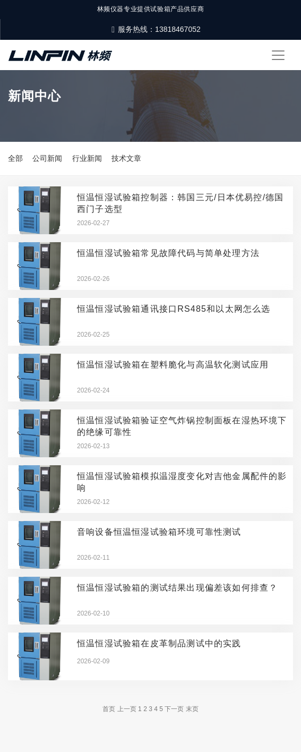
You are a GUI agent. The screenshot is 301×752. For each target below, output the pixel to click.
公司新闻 (47, 158)
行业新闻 (87, 158)
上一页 (126, 709)
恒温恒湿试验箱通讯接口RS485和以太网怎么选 (174, 308)
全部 (15, 158)
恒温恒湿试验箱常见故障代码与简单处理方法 (168, 253)
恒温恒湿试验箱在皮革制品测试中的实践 (159, 643)
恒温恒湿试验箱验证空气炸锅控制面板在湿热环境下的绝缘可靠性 (182, 426)
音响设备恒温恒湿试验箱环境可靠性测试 (159, 531)
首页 (108, 709)
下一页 (174, 709)
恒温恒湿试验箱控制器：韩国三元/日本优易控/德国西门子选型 (180, 203)
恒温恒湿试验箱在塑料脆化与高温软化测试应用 (173, 364)
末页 (192, 709)
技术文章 (126, 158)
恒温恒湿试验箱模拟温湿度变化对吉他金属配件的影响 (182, 482)
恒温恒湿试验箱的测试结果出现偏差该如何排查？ (177, 587)
